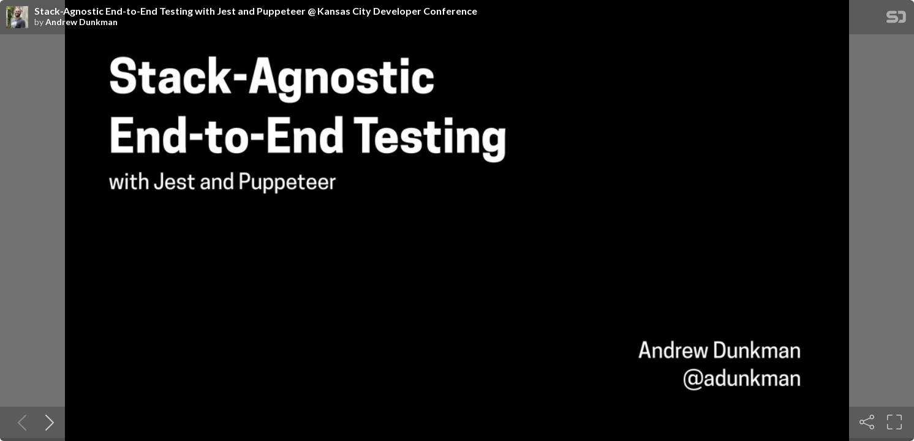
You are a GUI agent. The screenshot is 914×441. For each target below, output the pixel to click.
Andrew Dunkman (81, 22)
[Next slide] (47, 422)
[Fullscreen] (894, 422)
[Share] (867, 422)
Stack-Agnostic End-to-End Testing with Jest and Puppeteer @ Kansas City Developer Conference (255, 11)
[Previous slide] (19, 422)
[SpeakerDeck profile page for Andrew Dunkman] (17, 17)
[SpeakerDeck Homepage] (896, 19)
